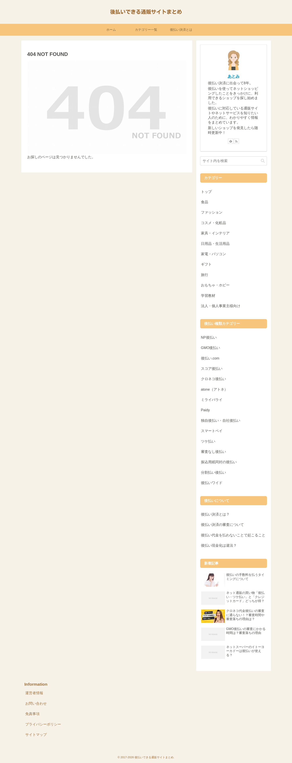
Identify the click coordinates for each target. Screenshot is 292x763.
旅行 (204, 275)
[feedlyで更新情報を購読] (230, 141)
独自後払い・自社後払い (220, 421)
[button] (262, 161)
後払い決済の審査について (222, 525)
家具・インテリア (215, 233)
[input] (233, 160)
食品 (204, 202)
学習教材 (208, 296)
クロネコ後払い (213, 379)
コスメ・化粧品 (213, 223)
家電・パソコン (213, 254)
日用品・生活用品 (215, 244)
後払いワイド (211, 483)
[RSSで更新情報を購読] (236, 141)
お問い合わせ (36, 703)
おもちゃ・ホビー (215, 285)
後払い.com (210, 358)
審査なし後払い (213, 452)
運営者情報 (34, 693)
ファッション (211, 212)
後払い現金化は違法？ (219, 545)
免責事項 (32, 714)
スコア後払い (211, 369)
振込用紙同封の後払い (219, 462)
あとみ (234, 76)
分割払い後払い (213, 472)
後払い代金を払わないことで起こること (233, 535)
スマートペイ (211, 431)
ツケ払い (208, 441)
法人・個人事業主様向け (220, 306)
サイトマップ (36, 735)
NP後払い (209, 337)
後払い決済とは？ (215, 514)
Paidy (205, 410)
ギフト (206, 264)
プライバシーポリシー (43, 724)
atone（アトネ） (214, 389)
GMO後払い (210, 348)
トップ (206, 192)
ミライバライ (211, 400)
